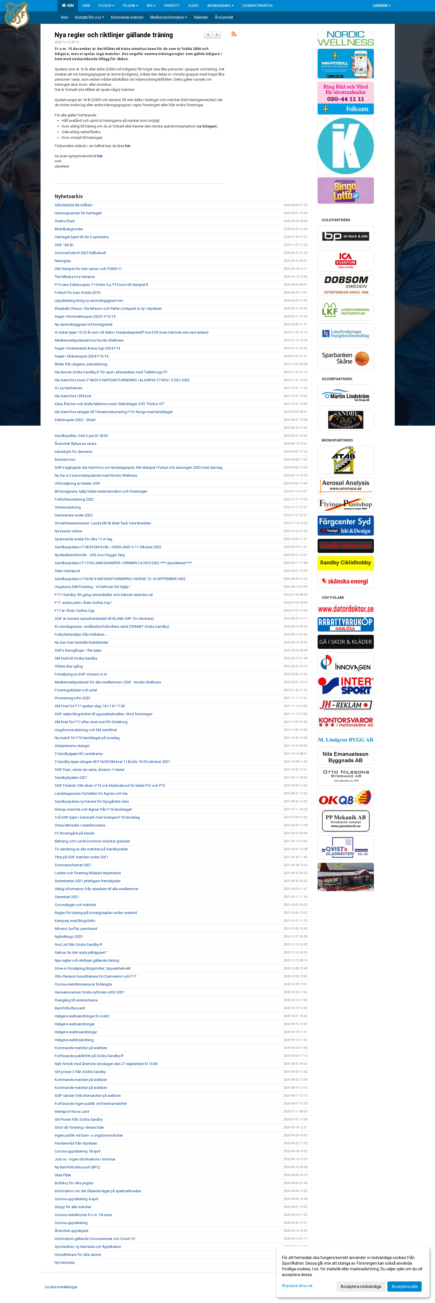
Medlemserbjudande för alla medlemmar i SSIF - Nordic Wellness (108, 682)
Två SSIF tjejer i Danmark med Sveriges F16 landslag (97, 817)
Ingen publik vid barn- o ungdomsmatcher (89, 1135)
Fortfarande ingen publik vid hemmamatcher (91, 1103)
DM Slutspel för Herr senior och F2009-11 (88, 269)
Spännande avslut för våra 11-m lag (83, 539)
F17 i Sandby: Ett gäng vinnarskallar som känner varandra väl (104, 595)
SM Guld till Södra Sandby (76, 658)
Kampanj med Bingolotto (75, 921)
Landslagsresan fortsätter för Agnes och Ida (91, 793)
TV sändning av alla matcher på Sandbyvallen (91, 849)
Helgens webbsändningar (76, 1032)
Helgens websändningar (75, 1024)
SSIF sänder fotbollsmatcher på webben (88, 1095)
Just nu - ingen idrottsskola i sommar (85, 1159)
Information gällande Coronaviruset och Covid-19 (95, 1239)
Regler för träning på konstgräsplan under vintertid (96, 913)
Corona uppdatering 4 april (76, 1199)
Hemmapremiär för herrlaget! (78, 213)
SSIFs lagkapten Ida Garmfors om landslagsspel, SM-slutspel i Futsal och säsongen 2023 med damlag (138, 467)
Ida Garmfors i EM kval (73, 396)
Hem (68, 5)
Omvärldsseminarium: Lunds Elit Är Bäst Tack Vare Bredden (103, 523)
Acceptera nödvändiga (361, 1286)
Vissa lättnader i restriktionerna (80, 825)
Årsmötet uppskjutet (71, 1231)
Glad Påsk (63, 1175)
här (128, 146)
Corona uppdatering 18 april (77, 1151)
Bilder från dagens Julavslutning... (82, 364)
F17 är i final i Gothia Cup (75, 610)
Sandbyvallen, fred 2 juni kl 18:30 (81, 436)
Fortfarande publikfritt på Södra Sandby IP (89, 1056)
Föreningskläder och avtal (76, 690)
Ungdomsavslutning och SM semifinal (86, 730)
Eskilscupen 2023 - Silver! (75, 420)
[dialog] (352, 1271)
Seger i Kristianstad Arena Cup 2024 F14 (87, 348)
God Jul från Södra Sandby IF (79, 944)
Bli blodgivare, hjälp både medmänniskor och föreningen (101, 491)
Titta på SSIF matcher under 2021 (81, 857)
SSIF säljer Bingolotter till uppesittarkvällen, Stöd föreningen (103, 714)
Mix (151, 5)
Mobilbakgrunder (69, 229)
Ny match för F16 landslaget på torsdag (87, 738)
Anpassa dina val (297, 1285)
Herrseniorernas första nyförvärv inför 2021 (90, 992)
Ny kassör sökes (68, 531)
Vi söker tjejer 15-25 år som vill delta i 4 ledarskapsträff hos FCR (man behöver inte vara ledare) (132, 332)
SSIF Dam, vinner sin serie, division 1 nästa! (89, 769)
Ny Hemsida (65, 1262)
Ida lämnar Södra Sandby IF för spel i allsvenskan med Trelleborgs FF (111, 372)
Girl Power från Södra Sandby (79, 1119)
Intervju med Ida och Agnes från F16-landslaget (93, 809)
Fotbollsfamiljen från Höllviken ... (81, 634)
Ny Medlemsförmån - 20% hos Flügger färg (90, 555)
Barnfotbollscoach (70, 1008)
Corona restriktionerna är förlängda (83, 984)
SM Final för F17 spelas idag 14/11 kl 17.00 (90, 706)
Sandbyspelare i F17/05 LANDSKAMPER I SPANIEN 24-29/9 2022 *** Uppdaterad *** (123, 563)
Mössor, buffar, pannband (76, 928)
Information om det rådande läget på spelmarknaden (98, 1191)
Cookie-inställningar (61, 1287)
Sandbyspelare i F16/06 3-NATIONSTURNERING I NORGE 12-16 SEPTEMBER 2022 (120, 579)
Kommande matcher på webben (81, 1048)
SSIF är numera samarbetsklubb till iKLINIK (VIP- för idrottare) (104, 618)
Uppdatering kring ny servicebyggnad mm (89, 300)
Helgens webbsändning (74, 1040)
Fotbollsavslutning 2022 (74, 499)
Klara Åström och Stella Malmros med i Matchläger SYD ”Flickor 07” (110, 404)
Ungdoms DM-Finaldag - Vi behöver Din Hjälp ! (92, 587)
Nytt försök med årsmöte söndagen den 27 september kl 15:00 (106, 1064)
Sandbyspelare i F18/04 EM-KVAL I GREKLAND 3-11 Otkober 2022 (108, 547)
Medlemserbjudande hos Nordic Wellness (89, 340)
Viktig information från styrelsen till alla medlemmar (96, 889)
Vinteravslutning (68, 507)
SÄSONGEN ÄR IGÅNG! (73, 205)
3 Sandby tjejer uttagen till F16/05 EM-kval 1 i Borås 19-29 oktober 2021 (112, 762)
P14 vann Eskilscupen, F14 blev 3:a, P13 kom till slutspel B (101, 285)
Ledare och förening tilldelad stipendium (88, 873)
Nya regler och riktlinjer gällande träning (114, 35)
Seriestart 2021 (67, 897)
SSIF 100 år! (64, 245)
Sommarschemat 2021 (73, 865)
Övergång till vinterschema (76, 1000)
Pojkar (130, 5)
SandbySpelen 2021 (71, 777)
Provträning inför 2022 (72, 698)
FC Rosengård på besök (74, 833)
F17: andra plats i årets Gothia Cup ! (83, 603)
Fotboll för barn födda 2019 (77, 292)
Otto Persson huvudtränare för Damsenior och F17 (95, 976)
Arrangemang (220, 5)
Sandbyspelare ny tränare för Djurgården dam (92, 801)
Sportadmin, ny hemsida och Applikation (88, 1247)
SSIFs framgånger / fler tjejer (78, 650)
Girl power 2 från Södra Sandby (80, 1072)
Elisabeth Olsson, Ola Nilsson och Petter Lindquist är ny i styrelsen (108, 308)
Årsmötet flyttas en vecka (75, 444)
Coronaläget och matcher (75, 905)
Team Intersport (67, 571)
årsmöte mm (65, 459)
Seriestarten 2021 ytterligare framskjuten (87, 881)
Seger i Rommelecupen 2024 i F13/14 (85, 316)
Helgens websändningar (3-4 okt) (82, 1016)
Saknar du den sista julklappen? (81, 952)
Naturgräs (63, 261)
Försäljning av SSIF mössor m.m (81, 674)
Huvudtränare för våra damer (78, 1254)
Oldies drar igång (69, 666)
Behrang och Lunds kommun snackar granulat (92, 841)
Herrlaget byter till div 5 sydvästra (82, 237)
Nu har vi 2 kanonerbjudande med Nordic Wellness (96, 475)
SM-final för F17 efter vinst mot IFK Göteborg (91, 722)
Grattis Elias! (65, 221)
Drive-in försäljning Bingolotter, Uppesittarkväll (92, 968)
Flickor (106, 5)
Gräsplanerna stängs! (72, 746)
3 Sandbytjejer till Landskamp (79, 754)
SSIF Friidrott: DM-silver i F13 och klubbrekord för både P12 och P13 (110, 785)
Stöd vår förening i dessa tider (79, 1127)
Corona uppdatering (71, 1223)
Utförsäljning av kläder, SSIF (77, 483)
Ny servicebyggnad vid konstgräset (84, 324)
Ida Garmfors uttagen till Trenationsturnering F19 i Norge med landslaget (114, 412)
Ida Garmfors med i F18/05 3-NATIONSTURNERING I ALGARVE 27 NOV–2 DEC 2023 (122, 380)
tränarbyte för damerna (73, 451)
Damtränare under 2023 (74, 515)
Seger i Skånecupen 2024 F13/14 (81, 356)
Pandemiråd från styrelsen (76, 1143)
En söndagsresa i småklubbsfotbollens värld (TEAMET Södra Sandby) (112, 626)
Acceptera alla (404, 1286)
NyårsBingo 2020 (68, 936)
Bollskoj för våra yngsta (74, 1183)
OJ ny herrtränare (68, 388)
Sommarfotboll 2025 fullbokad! (80, 253)
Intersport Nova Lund (72, 1111)
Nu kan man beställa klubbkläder (81, 642)
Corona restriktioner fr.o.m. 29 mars (83, 1215)
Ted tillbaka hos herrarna (75, 277)
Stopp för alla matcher (73, 1207)
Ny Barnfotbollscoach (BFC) (77, 1167)
